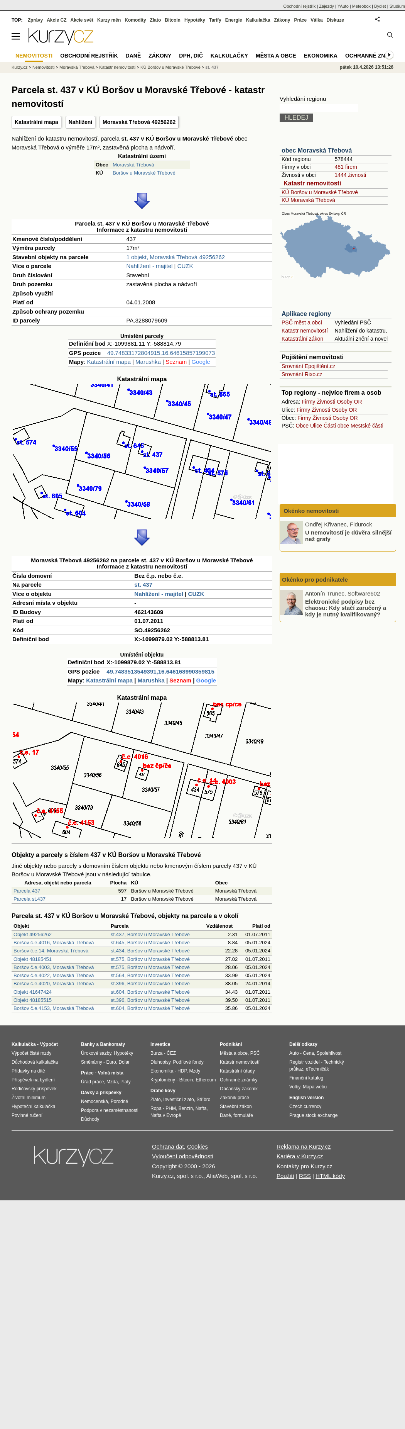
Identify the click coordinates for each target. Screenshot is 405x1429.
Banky (88, 1044)
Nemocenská (94, 1101)
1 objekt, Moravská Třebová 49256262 (175, 257)
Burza (156, 1053)
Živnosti (326, 402)
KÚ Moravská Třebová (308, 200)
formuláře (243, 1115)
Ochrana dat (168, 1146)
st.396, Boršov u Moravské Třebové (150, 983)
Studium (397, 6)
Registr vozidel (304, 1062)
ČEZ (171, 1053)
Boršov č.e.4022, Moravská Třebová (54, 975)
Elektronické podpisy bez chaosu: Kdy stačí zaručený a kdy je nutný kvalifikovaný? (345, 607)
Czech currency (305, 1106)
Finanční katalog (306, 1078)
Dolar (124, 1062)
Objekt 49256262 (33, 934)
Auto (294, 1053)
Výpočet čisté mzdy (31, 1053)
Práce (300, 20)
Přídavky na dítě (28, 1071)
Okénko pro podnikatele (315, 579)
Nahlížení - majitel (149, 266)
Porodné (119, 1101)
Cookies (197, 1146)
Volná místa (110, 1073)
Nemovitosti (43, 67)
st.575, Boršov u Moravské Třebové (150, 959)
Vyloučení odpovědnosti (182, 1156)
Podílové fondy (188, 1062)
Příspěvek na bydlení (33, 1080)
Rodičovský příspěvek (34, 1088)
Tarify (215, 20)
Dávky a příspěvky (101, 1092)
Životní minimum (29, 1097)
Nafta (201, 1108)
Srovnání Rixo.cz (302, 374)
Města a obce (276, 56)
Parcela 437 (27, 891)
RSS (305, 1176)
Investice (160, 1044)
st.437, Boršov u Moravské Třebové (150, 934)
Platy (125, 1081)
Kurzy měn (109, 20)
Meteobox (361, 6)
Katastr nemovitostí (312, 183)
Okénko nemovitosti (310, 510)
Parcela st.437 (30, 899)
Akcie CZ (56, 20)
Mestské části (367, 426)
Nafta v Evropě (165, 1115)
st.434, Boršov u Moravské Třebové (150, 951)
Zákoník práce (234, 1097)
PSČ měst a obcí (302, 322)
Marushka (148, 361)
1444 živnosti (350, 175)
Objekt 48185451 (33, 959)
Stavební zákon (236, 1106)
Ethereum (206, 1080)
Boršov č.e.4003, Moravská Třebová (54, 967)
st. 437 (143, 584)
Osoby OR (349, 402)
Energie (233, 20)
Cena (308, 1053)
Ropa (156, 1108)
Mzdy (195, 1071)
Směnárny (91, 1062)
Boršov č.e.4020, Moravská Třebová (54, 983)
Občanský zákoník (239, 1088)
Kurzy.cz (19, 67)
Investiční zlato (178, 1099)
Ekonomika (321, 56)
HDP (182, 1071)
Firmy (308, 402)
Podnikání (231, 1044)
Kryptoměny (162, 1080)
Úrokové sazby (96, 1053)
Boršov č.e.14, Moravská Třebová (51, 951)
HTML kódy (330, 1176)
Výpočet (49, 1044)
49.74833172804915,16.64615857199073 (161, 353)
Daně (133, 56)
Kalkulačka (258, 20)
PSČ (255, 1053)
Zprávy (35, 20)
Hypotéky (194, 20)
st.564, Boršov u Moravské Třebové (150, 975)
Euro (111, 1062)
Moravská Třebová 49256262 (139, 122)
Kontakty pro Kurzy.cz (304, 1166)
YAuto (343, 6)
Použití (285, 1176)
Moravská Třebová (133, 165)
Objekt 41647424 (33, 992)
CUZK (185, 266)
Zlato (155, 20)
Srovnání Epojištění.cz (308, 366)
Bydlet (380, 6)
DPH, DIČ (190, 56)
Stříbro (203, 1099)
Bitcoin (173, 20)
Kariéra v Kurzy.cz (300, 1156)
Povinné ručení (27, 1115)
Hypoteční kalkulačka (33, 1106)
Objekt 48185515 (33, 1000)
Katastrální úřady (237, 1071)
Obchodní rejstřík (300, 6)
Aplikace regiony (306, 314)
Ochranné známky (373, 56)
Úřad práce (92, 1081)
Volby (294, 1087)
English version (306, 1097)
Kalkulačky (229, 56)
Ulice (316, 426)
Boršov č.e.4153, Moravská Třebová (54, 1008)
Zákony (282, 20)
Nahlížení (80, 122)
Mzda (112, 1081)
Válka (316, 20)
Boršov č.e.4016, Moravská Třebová (54, 942)
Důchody (90, 1119)
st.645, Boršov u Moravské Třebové (150, 942)
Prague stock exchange (313, 1115)
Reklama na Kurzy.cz (304, 1146)
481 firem (345, 167)
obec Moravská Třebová (317, 150)
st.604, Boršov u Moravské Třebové (150, 992)
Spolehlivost (329, 1053)
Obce (302, 426)
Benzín (186, 1108)
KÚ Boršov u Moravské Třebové (320, 192)
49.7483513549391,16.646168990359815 (160, 671)
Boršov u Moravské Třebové (144, 173)
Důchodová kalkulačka (35, 1062)
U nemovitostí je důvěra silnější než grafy (348, 535)
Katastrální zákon (302, 339)
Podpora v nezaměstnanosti (109, 1110)
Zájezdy (326, 6)
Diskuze (335, 20)
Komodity (135, 20)
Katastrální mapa (36, 122)
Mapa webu (315, 1087)
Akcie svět (82, 20)
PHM (170, 1108)
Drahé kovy (163, 1090)
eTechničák (317, 1069)
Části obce (336, 426)
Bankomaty (112, 1044)
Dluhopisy (160, 1062)
